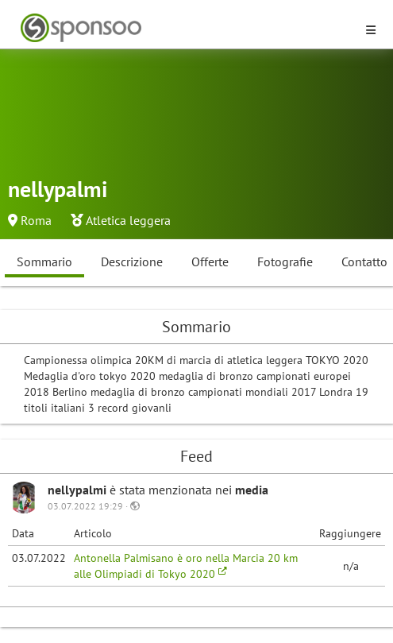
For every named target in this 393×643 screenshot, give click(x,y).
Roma (36, 220)
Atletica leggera (128, 220)
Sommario (44, 261)
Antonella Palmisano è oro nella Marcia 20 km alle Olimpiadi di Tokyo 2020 (186, 566)
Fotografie (285, 261)
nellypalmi (79, 490)
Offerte (210, 261)
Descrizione (132, 261)
